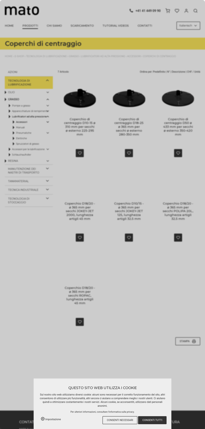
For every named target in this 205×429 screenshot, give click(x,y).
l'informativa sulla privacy (121, 412)
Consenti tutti (152, 420)
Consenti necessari (120, 420)
